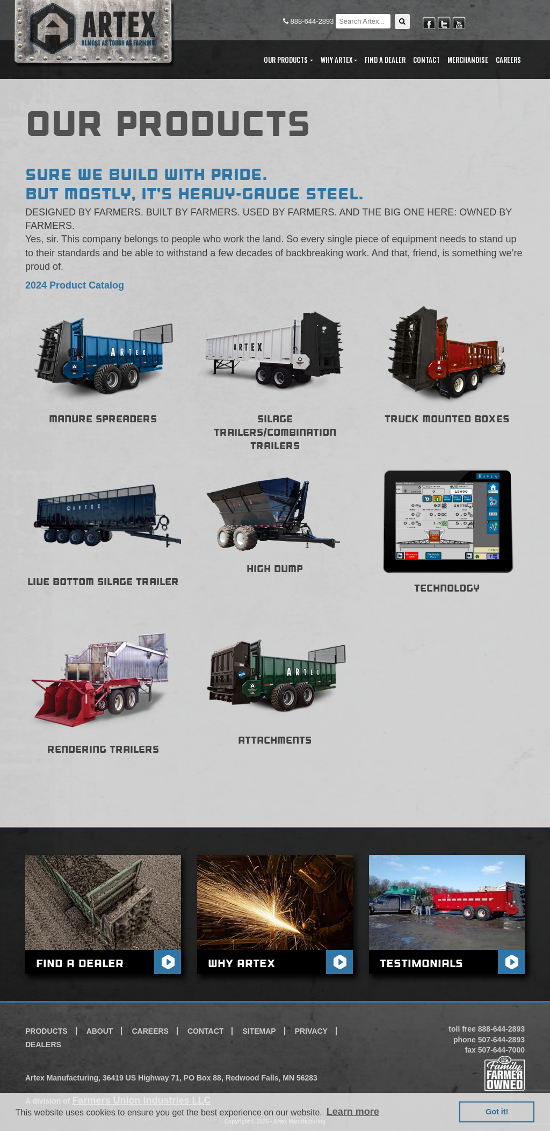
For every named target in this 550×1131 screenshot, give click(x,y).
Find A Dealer (385, 59)
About (99, 1031)
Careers (508, 59)
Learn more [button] (353, 1111)
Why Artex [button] (336, 59)
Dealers (43, 1044)
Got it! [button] (497, 1111)
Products (46, 1031)
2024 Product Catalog (74, 285)
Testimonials (421, 963)
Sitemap (259, 1031)
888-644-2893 (309, 21)
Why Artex (241, 963)
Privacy (311, 1031)
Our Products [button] (286, 59)
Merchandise (467, 59)
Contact (426, 59)
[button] (402, 21)
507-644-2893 (501, 1039)
